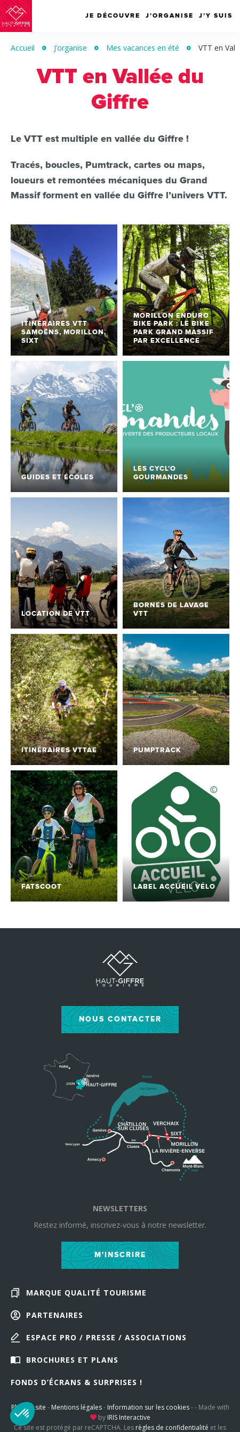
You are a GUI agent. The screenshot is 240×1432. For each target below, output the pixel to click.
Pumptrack (157, 750)
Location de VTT (55, 613)
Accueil (23, 48)
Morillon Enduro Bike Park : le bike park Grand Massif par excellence (173, 328)
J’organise (70, 48)
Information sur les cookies (148, 1407)
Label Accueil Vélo (174, 886)
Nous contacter (120, 1019)
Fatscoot (41, 886)
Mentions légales (76, 1407)
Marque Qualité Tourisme (86, 1293)
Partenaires (54, 1315)
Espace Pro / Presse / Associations (106, 1337)
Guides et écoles (57, 477)
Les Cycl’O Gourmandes (160, 472)
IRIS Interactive (128, 1417)
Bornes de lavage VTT (171, 609)
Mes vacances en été (142, 48)
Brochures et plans (72, 1360)
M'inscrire (120, 1254)
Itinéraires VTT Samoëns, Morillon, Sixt (63, 331)
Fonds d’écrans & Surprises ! (76, 1382)
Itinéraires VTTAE (59, 750)
